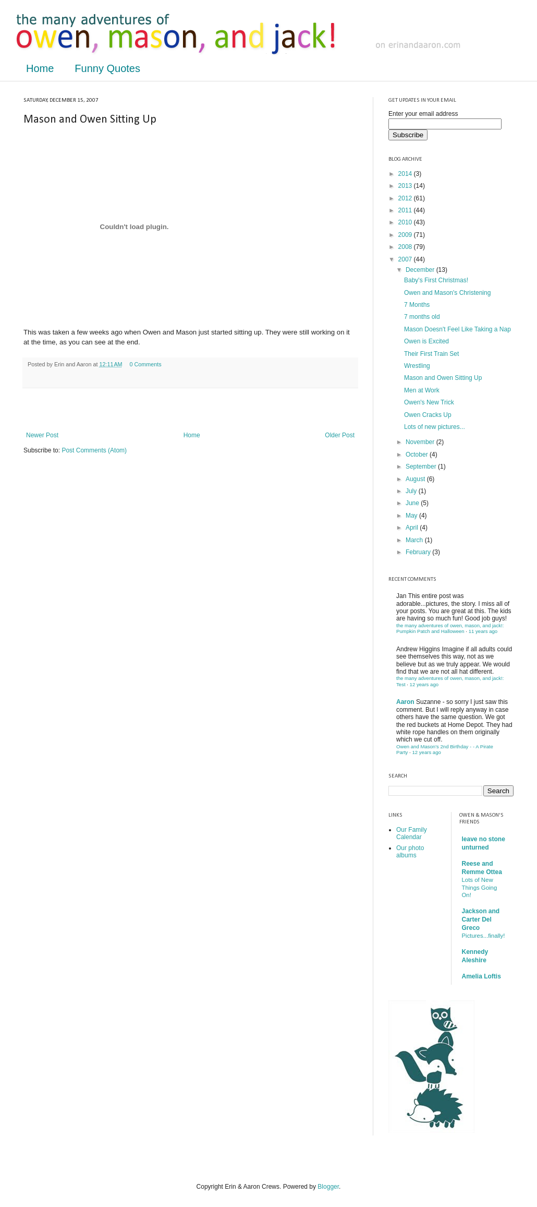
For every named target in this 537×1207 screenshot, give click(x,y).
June (413, 503)
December (421, 269)
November (421, 442)
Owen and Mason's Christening (447, 292)
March (415, 540)
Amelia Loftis (481, 976)
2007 (406, 259)
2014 (406, 173)
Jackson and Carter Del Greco (481, 919)
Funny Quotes (107, 68)
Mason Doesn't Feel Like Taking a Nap (457, 329)
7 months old (422, 316)
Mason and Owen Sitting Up (443, 377)
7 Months (417, 304)
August (416, 479)
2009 (406, 234)
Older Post (340, 435)
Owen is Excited (426, 341)
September (422, 466)
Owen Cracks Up (427, 415)
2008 (406, 246)
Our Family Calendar (411, 833)
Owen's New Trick (429, 402)
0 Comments (145, 364)
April (413, 527)
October (418, 454)
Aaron (405, 702)
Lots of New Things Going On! (479, 888)
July (412, 491)
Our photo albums (410, 851)
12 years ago (424, 684)
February (419, 552)
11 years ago (483, 631)
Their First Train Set (431, 353)
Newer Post (42, 435)
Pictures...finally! (483, 936)
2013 (406, 185)
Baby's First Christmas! (436, 280)
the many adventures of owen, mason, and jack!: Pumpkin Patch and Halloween (450, 629)
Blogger (328, 1186)
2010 (406, 222)
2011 (406, 210)
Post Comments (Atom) (94, 450)
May (412, 515)
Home (40, 68)
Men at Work (422, 390)
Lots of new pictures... (434, 427)
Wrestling (417, 365)
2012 (406, 198)
